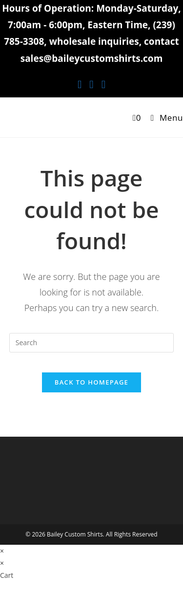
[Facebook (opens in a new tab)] (79, 84)
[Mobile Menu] (163, 117)
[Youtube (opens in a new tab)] (103, 84)
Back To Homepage (91, 382)
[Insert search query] (91, 342)
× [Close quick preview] (2, 550)
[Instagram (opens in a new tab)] (91, 84)
